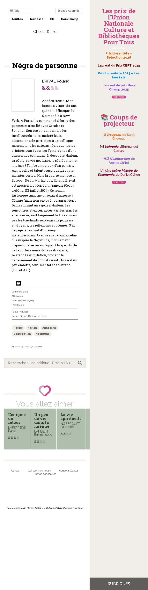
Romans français (37, 316)
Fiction (23, 316)
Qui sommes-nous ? (39, 470)
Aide (14, 10)
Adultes (17, 19)
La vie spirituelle (71, 416)
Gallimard (17, 291)
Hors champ (69, 19)
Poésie (18, 327)
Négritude (43, 333)
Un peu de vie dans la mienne (41, 420)
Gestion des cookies (45, 473)
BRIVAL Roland (55, 81)
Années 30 (49, 327)
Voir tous (119, 97)
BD (52, 19)
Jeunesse (36, 19)
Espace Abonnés (68, 10)
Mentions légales (68, 470)
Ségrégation (22, 333)
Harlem (33, 327)
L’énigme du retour (17, 418)
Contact (15, 470)
